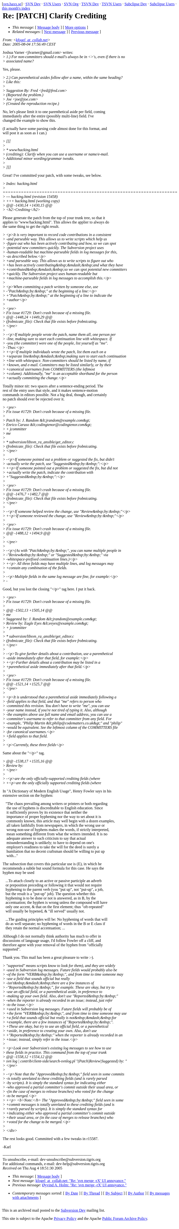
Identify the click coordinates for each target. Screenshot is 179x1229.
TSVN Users (112, 4)
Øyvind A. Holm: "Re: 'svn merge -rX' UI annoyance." (84, 1185)
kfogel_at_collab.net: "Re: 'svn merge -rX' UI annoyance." (81, 1181)
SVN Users (52, 4)
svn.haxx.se (12, 4)
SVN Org (71, 4)
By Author (136, 1193)
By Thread (92, 1193)
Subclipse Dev (135, 4)
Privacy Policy (65, 1218)
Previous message (85, 32)
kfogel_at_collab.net (32, 40)
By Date (71, 1193)
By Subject (113, 1193)
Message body (48, 27)
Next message (54, 32)
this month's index (16, 8)
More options (75, 27)
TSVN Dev (90, 4)
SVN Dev (33, 4)
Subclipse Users (162, 4)
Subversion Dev (73, 1210)
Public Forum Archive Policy (124, 1218)
